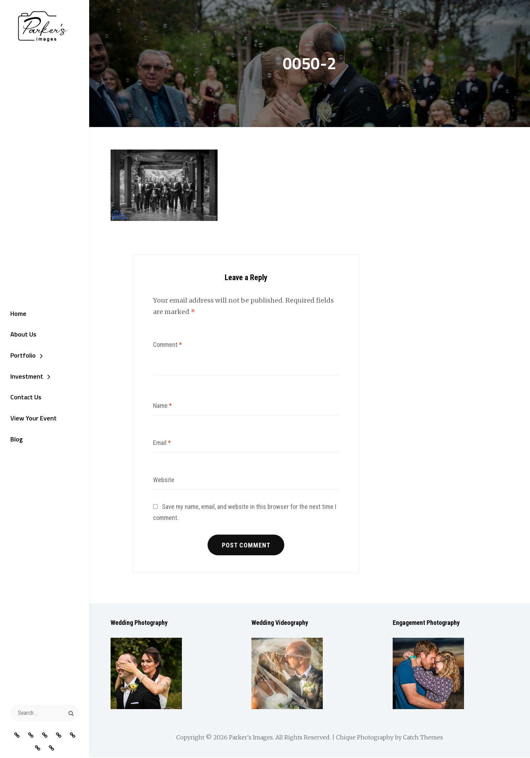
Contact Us (24, 398)
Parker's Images (251, 738)
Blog (15, 440)
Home (17, 313)
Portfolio (21, 355)
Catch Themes (423, 738)
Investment (25, 376)
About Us (22, 334)
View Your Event (32, 419)
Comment (167, 344)
